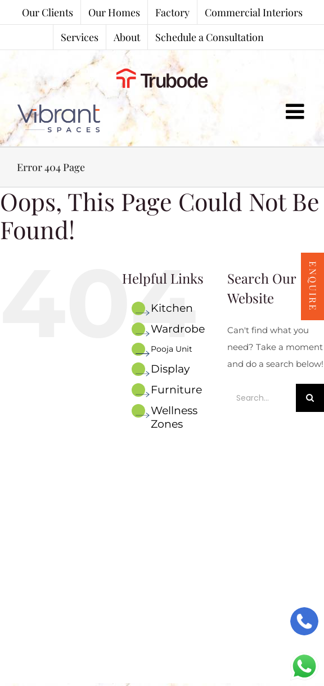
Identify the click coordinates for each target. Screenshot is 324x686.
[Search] (310, 398)
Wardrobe (178, 328)
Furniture (176, 389)
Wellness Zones (174, 417)
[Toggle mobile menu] (296, 111)
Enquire (313, 286)
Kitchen (172, 308)
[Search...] (261, 398)
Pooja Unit (171, 349)
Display (170, 368)
